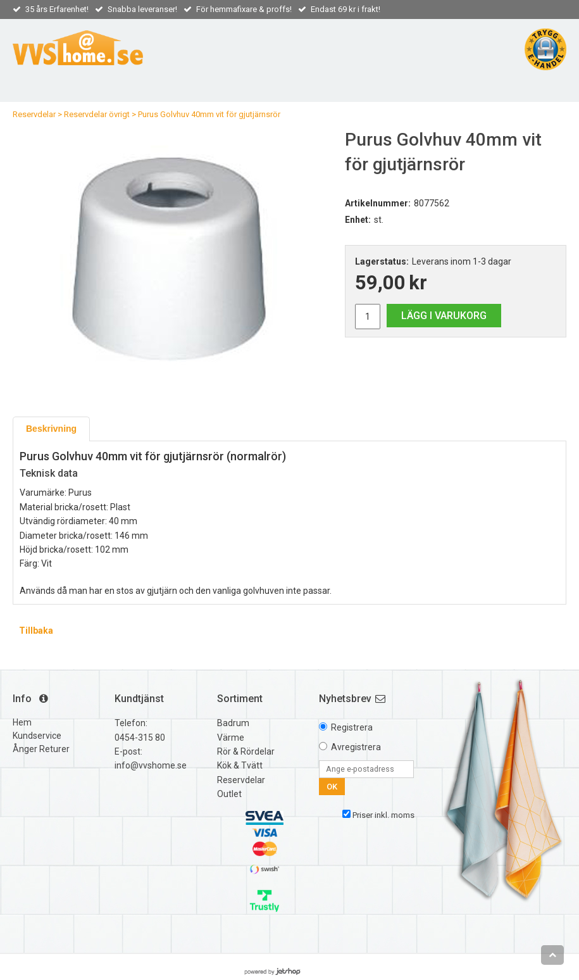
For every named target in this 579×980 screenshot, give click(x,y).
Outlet (229, 794)
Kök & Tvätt (240, 765)
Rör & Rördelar (246, 751)
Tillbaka (36, 630)
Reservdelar (34, 114)
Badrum (233, 723)
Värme (230, 737)
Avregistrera (356, 747)
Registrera (352, 727)
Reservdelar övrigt (97, 114)
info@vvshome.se (151, 765)
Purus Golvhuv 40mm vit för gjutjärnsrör (209, 114)
